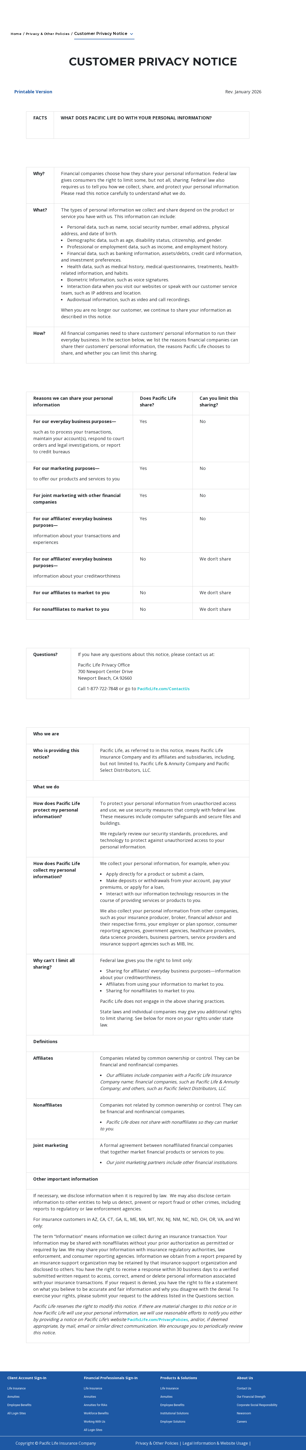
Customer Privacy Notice (104, 34)
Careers (242, 1421)
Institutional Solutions (174, 1413)
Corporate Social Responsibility (257, 1405)
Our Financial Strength (251, 1396)
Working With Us (94, 1421)
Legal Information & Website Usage (216, 1443)
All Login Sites (16, 1413)
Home (16, 34)
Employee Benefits (19, 1405)
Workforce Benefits (96, 1413)
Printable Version (33, 92)
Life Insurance (16, 1388)
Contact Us (244, 1388)
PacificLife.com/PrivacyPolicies (157, 1319)
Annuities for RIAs (95, 1405)
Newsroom (244, 1413)
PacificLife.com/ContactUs (163, 688)
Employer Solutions (172, 1421)
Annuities (13, 1396)
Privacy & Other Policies (48, 34)
